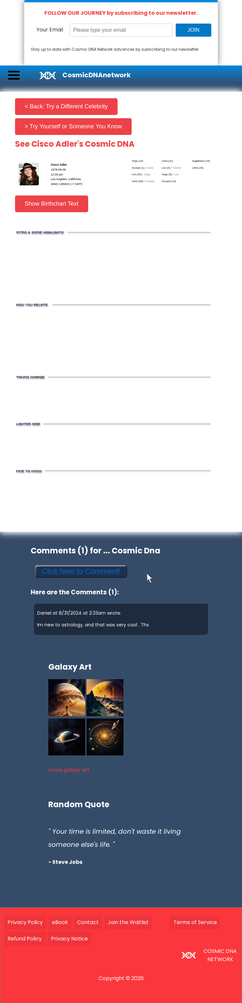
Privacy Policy (25, 922)
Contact (88, 922)
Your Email (50, 29)
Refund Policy (25, 938)
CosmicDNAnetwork (96, 75)
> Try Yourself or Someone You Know (73, 126)
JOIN (193, 30)
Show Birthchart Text (52, 203)
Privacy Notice (69, 938)
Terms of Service (195, 922)
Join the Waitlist (128, 922)
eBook (60, 922)
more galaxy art (68, 770)
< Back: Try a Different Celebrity (66, 106)
